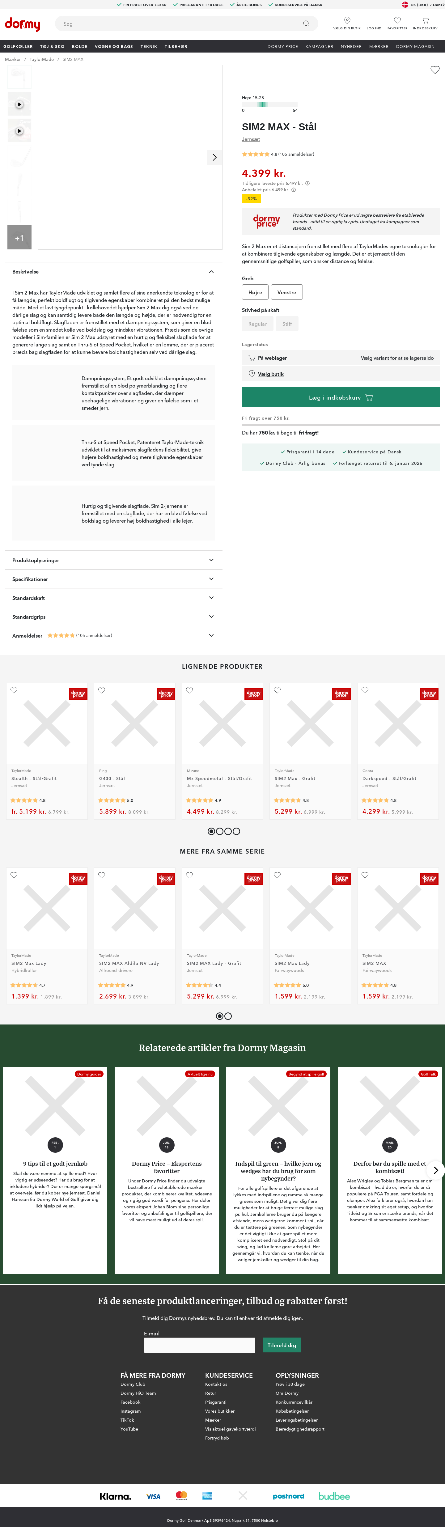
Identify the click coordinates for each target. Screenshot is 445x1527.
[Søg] (306, 23)
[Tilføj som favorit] (435, 70)
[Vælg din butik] (347, 21)
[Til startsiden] (22, 24)
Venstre (287, 280)
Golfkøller (18, 46)
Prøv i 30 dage (290, 1440)
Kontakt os (216, 1440)
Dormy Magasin (415, 46)
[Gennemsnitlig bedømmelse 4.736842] (24, 1043)
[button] (374, 21)
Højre (255, 280)
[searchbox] (172, 23)
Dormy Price (283, 46)
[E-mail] (199, 1402)
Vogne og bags (114, 46)
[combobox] (186, 23)
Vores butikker (220, 1467)
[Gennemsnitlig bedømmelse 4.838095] (61, 693)
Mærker (379, 46)
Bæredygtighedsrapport (300, 1485)
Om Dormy (287, 1449)
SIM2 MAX (73, 59)
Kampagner (319, 46)
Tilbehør (176, 46)
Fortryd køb (217, 1494)
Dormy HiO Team (138, 1449)
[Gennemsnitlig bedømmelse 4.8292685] (24, 858)
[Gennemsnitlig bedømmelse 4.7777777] (287, 858)
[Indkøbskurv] (425, 23)
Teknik (149, 46)
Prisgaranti (216, 1458)
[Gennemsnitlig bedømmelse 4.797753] (375, 858)
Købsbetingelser (292, 1467)
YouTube (129, 1485)
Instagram (131, 1467)
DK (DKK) (423, 5)
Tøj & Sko (52, 46)
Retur (210, 1449)
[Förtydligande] (307, 171)
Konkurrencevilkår (294, 1458)
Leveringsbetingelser (297, 1476)
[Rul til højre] (214, 157)
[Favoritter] (397, 23)
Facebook (131, 1458)
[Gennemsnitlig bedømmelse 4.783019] (375, 1043)
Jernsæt (251, 126)
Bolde (79, 46)
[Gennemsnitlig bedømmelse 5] (112, 858)
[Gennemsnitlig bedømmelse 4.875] (200, 858)
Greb (247, 266)
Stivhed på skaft (260, 298)
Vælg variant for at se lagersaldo (397, 345)
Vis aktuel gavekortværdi (230, 1485)
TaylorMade (42, 59)
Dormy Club (133, 1440)
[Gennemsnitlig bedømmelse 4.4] (200, 1043)
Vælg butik (266, 362)
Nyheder (351, 46)
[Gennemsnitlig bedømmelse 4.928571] (112, 1043)
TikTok (127, 1476)
